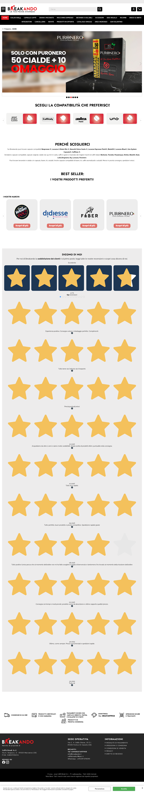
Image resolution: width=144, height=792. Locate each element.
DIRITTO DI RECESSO (114, 754)
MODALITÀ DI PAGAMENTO (116, 743)
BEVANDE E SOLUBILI (84, 18)
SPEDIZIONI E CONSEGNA (116, 745)
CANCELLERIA (40, 22)
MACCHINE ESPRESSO (65, 18)
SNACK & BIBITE (135, 18)
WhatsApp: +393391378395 (79, 759)
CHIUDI (142, 788)
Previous (3, 64)
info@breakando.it (74, 754)
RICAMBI (123, 18)
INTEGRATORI (27, 22)
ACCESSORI (99, 18)
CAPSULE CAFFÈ (30, 18)
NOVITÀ (51, 22)
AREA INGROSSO (101, 22)
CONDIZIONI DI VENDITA (115, 748)
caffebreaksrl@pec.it (75, 756)
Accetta (124, 789)
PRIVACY (109, 751)
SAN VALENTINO (116, 22)
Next (140, 64)
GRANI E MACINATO (46, 18)
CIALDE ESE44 (15, 18)
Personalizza (99, 789)
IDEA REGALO (112, 18)
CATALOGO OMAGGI (84, 22)
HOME (5, 18)
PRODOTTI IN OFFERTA (65, 22)
